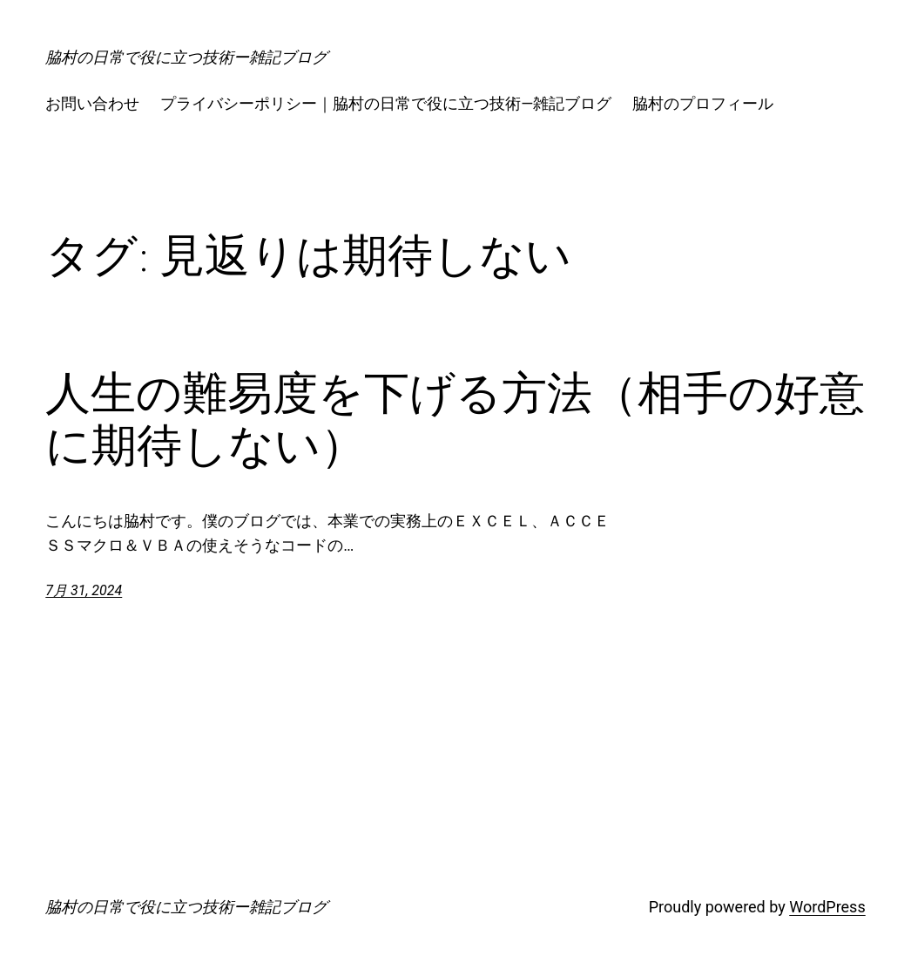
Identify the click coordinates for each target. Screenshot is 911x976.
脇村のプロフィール (702, 103)
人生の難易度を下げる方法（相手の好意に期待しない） (455, 419)
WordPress (827, 907)
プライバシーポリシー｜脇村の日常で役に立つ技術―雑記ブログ (385, 103)
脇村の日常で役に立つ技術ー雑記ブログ (186, 57)
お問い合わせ (92, 103)
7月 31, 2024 (83, 590)
